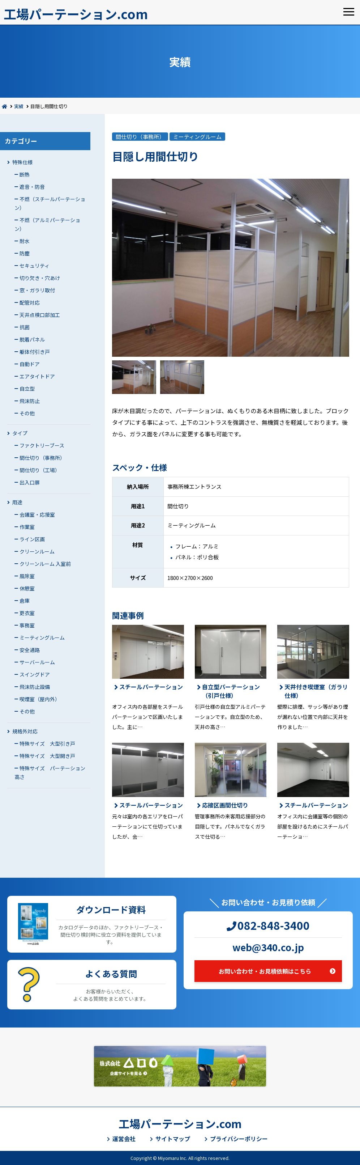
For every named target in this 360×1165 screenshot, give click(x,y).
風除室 (27, 576)
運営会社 (124, 1138)
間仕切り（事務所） (42, 457)
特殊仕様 (22, 162)
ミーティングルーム (42, 637)
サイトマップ (172, 1138)
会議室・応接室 (37, 514)
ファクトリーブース (42, 445)
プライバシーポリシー (239, 1138)
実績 (18, 106)
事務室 (27, 625)
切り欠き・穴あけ (40, 277)
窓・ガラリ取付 (37, 290)
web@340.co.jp (268, 947)
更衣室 (27, 613)
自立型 (27, 388)
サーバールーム (37, 662)
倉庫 (25, 600)
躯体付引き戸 (35, 351)
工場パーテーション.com (76, 13)
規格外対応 (25, 731)
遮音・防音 (32, 186)
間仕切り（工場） (40, 470)
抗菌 (25, 327)
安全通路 (30, 649)
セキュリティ (35, 265)
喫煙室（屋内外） (40, 699)
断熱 (25, 174)
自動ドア (30, 364)
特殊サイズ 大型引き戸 (47, 743)
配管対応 (30, 302)
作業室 (27, 526)
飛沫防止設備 (35, 686)
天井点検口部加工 (40, 314)
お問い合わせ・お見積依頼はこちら (265, 971)
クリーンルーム (37, 551)
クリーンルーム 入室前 (45, 563)
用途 (17, 502)
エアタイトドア (37, 376)
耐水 (25, 241)
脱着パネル (32, 339)
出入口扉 (30, 482)
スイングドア (35, 674)
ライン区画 (32, 539)
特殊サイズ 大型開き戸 (47, 755)
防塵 (25, 253)
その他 (27, 413)
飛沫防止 (30, 400)
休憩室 (27, 588)
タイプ (19, 433)
